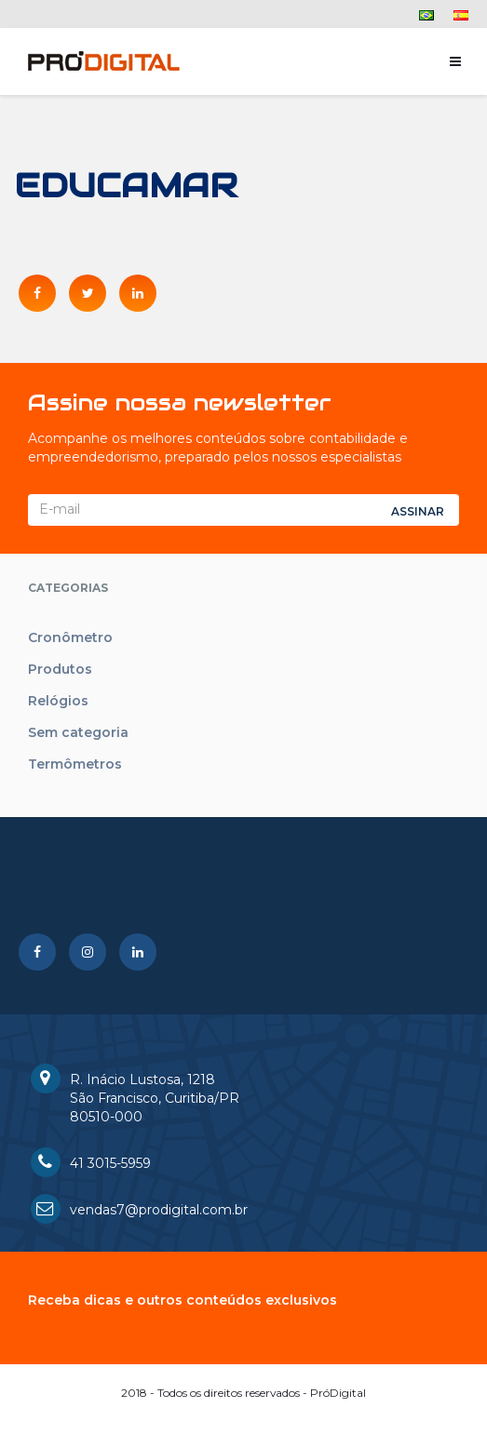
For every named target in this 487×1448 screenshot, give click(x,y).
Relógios (58, 700)
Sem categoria (78, 732)
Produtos (60, 669)
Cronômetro (70, 637)
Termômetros (75, 764)
